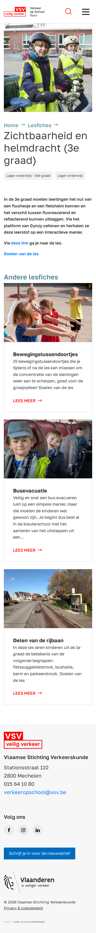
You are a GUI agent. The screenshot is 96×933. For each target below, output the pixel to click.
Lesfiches (39, 125)
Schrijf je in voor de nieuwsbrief (39, 853)
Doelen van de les (21, 253)
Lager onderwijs (70, 175)
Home (11, 125)
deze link (19, 242)
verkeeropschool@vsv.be (35, 792)
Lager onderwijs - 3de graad (28, 175)
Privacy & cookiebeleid (23, 908)
